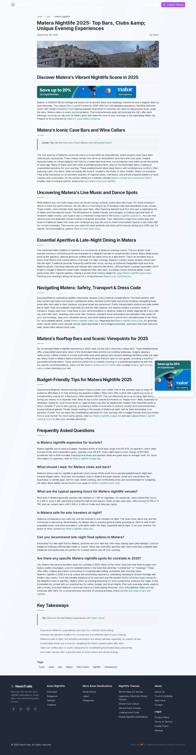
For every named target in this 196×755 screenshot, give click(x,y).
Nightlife (96, 667)
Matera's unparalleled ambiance (83, 118)
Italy (60, 667)
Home (39, 16)
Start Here (160, 700)
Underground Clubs (129, 712)
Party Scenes (101, 4)
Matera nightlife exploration (137, 273)
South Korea (89, 691)
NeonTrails (22, 5)
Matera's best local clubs (87, 228)
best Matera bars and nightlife (99, 181)
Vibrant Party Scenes (130, 708)
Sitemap (159, 730)
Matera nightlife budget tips (107, 415)
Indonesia (52, 691)
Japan (86, 696)
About (123, 4)
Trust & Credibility (164, 696)
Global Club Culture (129, 703)
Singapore (52, 696)
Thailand (51, 704)
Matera (69, 667)
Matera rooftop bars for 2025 (100, 365)
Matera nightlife (74, 105)
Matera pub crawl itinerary (117, 276)
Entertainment (111, 667)
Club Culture (84, 4)
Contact (159, 704)
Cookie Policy (162, 726)
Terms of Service (163, 721)
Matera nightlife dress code (129, 320)
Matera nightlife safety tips (84, 320)
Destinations (57, 4)
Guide (51, 667)
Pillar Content (83, 667)
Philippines (88, 700)
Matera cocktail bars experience (128, 178)
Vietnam (51, 700)
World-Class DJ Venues (131, 691)
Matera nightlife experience (127, 215)
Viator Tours (97, 618)
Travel (41, 667)
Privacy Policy (162, 717)
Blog (114, 4)
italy (48, 16)
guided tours (104, 142)
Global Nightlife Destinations (133, 716)
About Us (160, 691)
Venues (71, 4)
